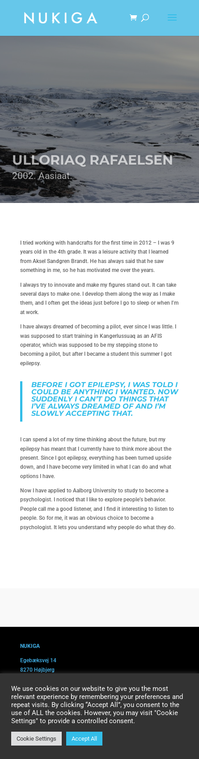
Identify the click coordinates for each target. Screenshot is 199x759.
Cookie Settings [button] (36, 738)
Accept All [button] (84, 738)
